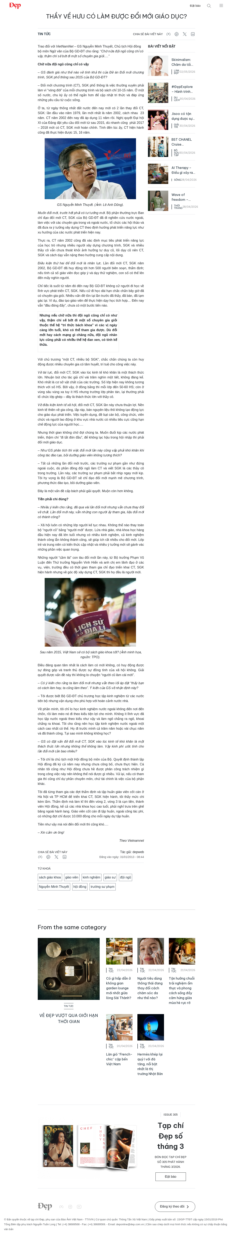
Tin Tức (44, 34)
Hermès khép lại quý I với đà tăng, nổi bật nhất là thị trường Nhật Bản (150, 1064)
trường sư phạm (102, 886)
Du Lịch (177, 98)
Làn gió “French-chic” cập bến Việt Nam (119, 1059)
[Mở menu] (221, 5)
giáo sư (110, 877)
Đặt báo (195, 5)
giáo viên (71, 877)
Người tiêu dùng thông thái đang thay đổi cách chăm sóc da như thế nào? (150, 988)
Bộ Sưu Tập (176, 153)
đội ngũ (125, 877)
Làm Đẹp (176, 71)
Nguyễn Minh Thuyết (54, 886)
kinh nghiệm (91, 877)
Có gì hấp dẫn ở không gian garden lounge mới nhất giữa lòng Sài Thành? (118, 988)
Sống (177, 180)
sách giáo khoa (50, 877)
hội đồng (79, 886)
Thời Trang (178, 206)
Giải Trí (176, 125)
